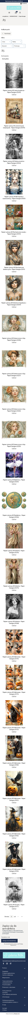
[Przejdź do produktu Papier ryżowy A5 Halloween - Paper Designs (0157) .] (14, 783)
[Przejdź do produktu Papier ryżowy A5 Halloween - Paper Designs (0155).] (14, 854)
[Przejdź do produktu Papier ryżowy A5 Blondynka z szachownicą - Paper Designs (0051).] (14, 182)
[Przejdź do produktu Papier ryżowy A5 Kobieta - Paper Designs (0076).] (14, 536)
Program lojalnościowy (8, 973)
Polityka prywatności (8, 1000)
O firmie (4, 1010)
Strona (7, 916)
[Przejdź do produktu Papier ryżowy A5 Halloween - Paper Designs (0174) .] (14, 642)
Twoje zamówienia (7, 981)
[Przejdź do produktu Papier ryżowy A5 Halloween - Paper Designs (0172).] (14, 713)
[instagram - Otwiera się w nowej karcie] (7, 963)
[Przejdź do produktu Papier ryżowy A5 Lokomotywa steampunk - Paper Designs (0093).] (14, 111)
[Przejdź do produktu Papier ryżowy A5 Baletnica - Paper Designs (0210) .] (14, 465)
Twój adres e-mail (5, 937)
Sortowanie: (5, 56)
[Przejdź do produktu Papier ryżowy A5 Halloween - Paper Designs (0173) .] (14, 677)
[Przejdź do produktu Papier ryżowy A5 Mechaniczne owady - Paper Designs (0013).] (14, 217)
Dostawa (4, 992)
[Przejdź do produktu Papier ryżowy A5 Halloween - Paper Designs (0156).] (14, 819)
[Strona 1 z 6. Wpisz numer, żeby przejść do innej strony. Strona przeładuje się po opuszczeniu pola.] (11, 916)
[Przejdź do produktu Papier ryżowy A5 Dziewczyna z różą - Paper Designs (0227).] (14, 359)
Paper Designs (22, 16)
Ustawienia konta (7, 983)
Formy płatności (6, 990)
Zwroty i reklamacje (7, 975)
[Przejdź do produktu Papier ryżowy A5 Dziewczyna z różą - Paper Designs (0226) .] (14, 394)
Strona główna (4, 16)
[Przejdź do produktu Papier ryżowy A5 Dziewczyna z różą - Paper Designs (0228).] (14, 323)
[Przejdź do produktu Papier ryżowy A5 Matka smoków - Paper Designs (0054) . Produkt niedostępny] (14, 146)
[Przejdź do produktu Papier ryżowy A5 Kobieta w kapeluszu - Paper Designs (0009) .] (14, 288)
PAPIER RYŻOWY (13, 16)
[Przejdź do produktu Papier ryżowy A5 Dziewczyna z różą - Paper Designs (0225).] (14, 429)
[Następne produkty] (18, 916)
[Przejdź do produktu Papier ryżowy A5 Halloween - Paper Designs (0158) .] (14, 748)
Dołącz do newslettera (9, 940)
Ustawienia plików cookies (9, 1002)
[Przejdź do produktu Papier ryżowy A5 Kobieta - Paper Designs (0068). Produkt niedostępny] (14, 606)
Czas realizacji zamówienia (9, 994)
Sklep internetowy (12, 1013)
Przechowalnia (6, 984)
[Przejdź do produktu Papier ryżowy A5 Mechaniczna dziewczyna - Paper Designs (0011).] (14, 252)
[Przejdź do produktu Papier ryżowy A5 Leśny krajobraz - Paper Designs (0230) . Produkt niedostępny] (14, 75)
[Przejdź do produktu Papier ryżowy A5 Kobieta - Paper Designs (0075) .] (14, 571)
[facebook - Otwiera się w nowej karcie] (3, 963)
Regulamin (5, 971)
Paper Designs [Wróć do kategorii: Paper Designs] (6, 33)
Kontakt (4, 1008)
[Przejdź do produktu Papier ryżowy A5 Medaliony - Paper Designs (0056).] (14, 500)
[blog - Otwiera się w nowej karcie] (10, 963)
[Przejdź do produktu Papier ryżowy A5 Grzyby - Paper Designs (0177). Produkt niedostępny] (14, 890)
